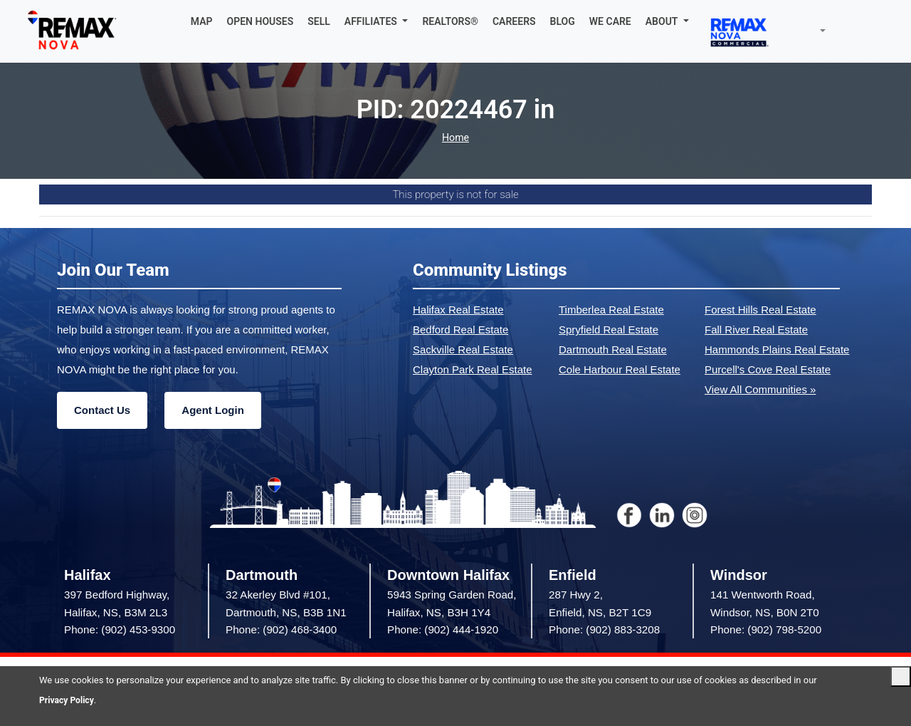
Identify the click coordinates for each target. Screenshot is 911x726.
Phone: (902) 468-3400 (281, 629)
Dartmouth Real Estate (613, 349)
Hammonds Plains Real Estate (777, 349)
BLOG (562, 21)
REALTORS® (450, 21)
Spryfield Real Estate (608, 329)
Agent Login (212, 410)
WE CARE (610, 21)
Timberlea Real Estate (611, 310)
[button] (376, 21)
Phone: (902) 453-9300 (119, 629)
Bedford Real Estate (460, 329)
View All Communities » (760, 389)
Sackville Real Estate (463, 349)
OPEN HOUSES (260, 21)
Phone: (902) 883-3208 (604, 629)
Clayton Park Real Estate (472, 369)
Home (455, 138)
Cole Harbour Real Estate (619, 369)
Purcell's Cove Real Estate (768, 369)
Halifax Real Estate (458, 310)
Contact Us (102, 410)
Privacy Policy (68, 700)
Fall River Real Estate (756, 329)
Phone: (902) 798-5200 (765, 629)
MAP (202, 21)
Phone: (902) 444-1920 (442, 629)
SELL (318, 21)
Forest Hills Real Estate (760, 310)
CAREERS (514, 21)
